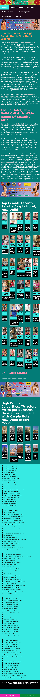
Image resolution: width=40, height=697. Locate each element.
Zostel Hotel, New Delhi (9, 512)
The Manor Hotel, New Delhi (11, 602)
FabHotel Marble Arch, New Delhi (12, 524)
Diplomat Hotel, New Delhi (10, 608)
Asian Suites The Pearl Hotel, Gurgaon (13, 547)
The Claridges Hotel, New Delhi (11, 627)
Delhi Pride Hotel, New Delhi (11, 510)
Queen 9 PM (26, 683)
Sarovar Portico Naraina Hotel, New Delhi (14, 489)
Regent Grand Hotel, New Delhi (11, 612)
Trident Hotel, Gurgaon (35, 437)
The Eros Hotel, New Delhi (10, 650)
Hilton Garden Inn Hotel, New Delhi (12, 652)
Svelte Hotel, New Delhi (9, 560)
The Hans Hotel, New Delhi (20, 438)
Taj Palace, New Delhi (9, 633)
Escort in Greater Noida (35, 273)
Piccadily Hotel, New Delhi (28, 457)
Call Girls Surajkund (36, 319)
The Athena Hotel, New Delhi (4, 438)
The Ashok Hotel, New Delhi (11, 604)
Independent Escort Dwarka (14, 230)
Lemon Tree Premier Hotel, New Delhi (13, 656)
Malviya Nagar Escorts (4, 342)
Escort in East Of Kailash (27, 319)
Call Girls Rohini (12, 363)
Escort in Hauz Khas (20, 342)
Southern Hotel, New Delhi (10, 526)
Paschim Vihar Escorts (35, 342)
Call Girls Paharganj (5, 251)
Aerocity (19, 16)
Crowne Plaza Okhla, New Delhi (11, 635)
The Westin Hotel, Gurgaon (10, 564)
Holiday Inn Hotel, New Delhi (11, 659)
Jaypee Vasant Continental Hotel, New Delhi (15, 539)
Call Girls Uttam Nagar (28, 295)
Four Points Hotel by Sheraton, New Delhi (14, 661)
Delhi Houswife (8, 12)
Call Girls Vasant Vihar (35, 364)
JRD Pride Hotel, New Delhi (10, 537)
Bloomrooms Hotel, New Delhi (11, 497)
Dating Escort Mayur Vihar (28, 342)
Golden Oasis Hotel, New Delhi (11, 491)
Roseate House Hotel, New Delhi (12, 648)
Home (4, 7)
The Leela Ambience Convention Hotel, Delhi (15, 675)
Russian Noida (17, 7)
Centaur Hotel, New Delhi (10, 593)
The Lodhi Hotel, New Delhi (10, 598)
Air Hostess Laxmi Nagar (27, 228)
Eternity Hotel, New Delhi (10, 531)
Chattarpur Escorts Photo (28, 366)
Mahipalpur (6, 16)
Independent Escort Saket (14, 344)
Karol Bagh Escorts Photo (20, 228)
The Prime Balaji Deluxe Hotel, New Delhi (14, 533)
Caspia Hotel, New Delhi (12, 437)
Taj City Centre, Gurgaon (4, 456)
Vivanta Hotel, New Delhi (10, 617)
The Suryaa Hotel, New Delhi (11, 646)
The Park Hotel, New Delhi (10, 610)
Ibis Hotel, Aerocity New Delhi (11, 671)
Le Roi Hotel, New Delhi (9, 535)
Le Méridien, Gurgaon (9, 566)
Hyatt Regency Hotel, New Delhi (12, 573)
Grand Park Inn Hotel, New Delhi (12, 493)
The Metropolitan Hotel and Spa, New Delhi (14, 581)
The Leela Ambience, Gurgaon (11, 543)
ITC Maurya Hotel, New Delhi (11, 640)
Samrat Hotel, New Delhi (27, 437)
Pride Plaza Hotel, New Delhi (11, 606)
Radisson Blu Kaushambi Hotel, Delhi (13, 600)
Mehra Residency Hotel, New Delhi (12, 554)
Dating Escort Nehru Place (35, 228)
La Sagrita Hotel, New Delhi (10, 619)
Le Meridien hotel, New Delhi (11, 669)
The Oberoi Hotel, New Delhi (11, 629)
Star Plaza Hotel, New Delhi (10, 501)
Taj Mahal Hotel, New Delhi (10, 577)
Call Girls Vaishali (12, 273)
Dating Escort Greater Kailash (20, 319)
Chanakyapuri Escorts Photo (14, 322)
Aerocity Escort (4, 226)
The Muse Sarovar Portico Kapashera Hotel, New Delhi (17, 556)
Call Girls (30, 7)
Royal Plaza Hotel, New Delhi (11, 631)
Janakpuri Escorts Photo (20, 296)
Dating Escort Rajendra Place (5, 274)
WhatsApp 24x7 (30, 695)
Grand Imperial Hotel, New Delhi (12, 518)
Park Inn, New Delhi (8, 615)
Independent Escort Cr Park (6, 299)
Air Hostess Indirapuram (21, 274)
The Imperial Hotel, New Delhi (11, 568)
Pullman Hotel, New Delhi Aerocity (12, 562)
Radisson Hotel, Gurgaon (20, 456)
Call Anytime (10, 695)
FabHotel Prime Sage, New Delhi (12, 587)
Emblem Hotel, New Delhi (10, 503)
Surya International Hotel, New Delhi (13, 495)
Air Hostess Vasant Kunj (12, 250)
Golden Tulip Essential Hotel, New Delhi (13, 514)
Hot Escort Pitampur (20, 364)
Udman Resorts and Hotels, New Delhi (13, 558)
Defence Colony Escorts (4, 318)
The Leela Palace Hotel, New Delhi (12, 642)
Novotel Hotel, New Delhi (35, 456)
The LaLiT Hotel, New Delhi (10, 667)
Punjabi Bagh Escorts (4, 363)
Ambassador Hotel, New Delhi (14, 459)
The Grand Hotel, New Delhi (11, 621)
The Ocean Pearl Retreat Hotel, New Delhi (14, 585)
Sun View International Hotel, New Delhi (14, 520)
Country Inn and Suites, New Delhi (12, 589)
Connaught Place (25, 12)
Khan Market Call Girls (27, 250)
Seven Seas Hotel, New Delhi (11, 549)
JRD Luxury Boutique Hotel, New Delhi (13, 516)
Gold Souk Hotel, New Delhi (11, 487)
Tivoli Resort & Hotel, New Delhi (12, 529)
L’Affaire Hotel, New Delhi (10, 583)
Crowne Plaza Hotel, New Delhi (11, 625)
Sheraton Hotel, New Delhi (10, 644)
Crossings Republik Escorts (28, 274)
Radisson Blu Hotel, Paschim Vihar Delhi (14, 677)
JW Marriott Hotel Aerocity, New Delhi (13, 579)
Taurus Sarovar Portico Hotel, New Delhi (14, 522)
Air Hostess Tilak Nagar (12, 295)
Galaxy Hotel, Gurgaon (9, 545)
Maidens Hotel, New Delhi (10, 570)
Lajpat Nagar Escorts (20, 250)
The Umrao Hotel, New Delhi (11, 665)
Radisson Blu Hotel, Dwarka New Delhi (13, 673)
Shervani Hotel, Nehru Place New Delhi (13, 591)
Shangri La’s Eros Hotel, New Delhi (12, 575)
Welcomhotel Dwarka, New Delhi (12, 654)
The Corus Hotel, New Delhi (10, 505)
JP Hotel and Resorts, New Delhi (12, 663)
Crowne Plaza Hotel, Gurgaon (11, 541)
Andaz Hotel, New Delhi (9, 623)
